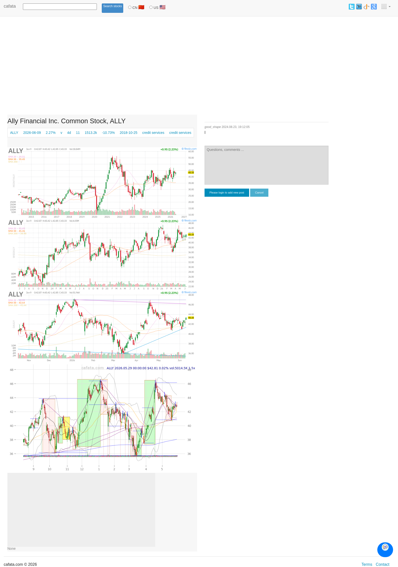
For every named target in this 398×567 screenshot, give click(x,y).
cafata (10, 6)
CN (136, 7)
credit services (153, 133)
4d (69, 133)
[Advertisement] (46, 67)
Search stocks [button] (112, 6)
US (157, 7)
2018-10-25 (129, 133)
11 (78, 133)
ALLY (14, 133)
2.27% (51, 133)
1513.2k (91, 133)
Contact (382, 564)
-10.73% (108, 133)
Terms (367, 564)
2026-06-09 (32, 133)
